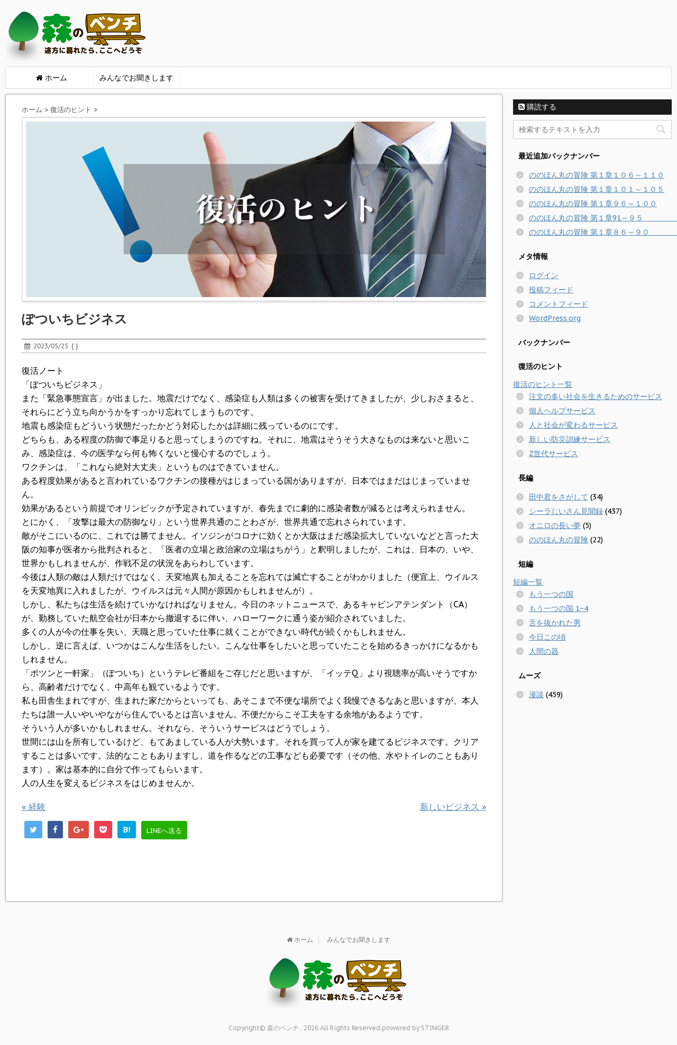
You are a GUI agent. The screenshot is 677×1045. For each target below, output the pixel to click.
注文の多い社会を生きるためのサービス (595, 396)
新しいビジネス (453, 806)
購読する (537, 107)
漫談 (536, 694)
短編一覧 (528, 582)
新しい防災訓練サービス (569, 439)
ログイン (544, 275)
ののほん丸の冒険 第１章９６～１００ (593, 203)
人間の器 (544, 651)
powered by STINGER (415, 1028)
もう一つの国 (551, 594)
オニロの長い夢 (555, 525)
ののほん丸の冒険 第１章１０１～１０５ (596, 189)
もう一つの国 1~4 (558, 608)
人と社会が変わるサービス (573, 425)
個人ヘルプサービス (562, 410)
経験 (33, 806)
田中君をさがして (558, 497)
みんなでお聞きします (136, 77)
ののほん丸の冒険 (558, 539)
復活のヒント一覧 (542, 384)
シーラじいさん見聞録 (566, 511)
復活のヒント (71, 109)
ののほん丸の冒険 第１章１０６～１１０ (596, 175)
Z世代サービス (553, 453)
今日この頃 (547, 637)
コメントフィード (558, 304)
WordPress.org (555, 318)
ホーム (32, 109)
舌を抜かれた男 (555, 622)
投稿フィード (551, 289)
